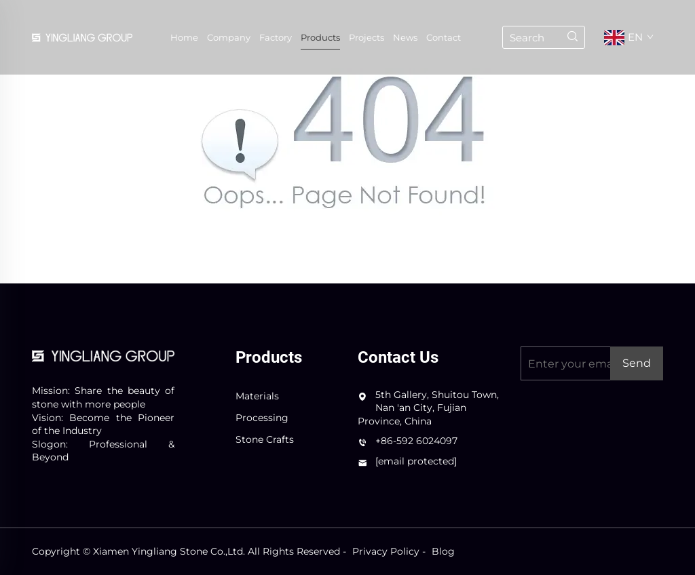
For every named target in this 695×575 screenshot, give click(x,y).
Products (320, 37)
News (405, 37)
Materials (257, 396)
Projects (366, 37)
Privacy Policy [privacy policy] (385, 551)
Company (228, 37)
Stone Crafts (265, 439)
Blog (443, 551)
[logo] (103, 355)
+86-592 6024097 (416, 441)
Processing (262, 418)
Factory (275, 37)
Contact (443, 37)
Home (184, 37)
